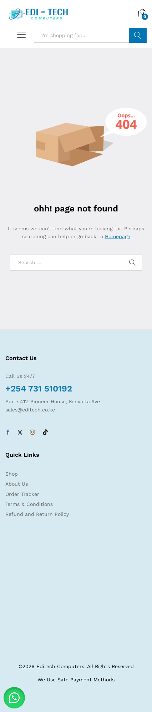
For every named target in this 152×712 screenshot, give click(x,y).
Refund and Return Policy (37, 514)
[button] (14, 697)
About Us (16, 484)
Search (138, 35)
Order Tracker (22, 494)
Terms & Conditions (29, 504)
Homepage (117, 236)
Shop (11, 474)
